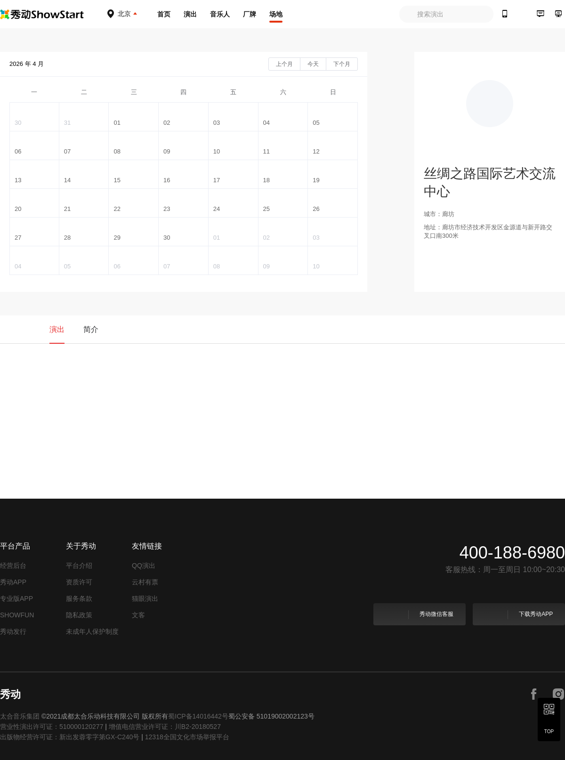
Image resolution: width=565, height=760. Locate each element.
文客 (138, 615)
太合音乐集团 (20, 716)
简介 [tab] (90, 329)
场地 (275, 14)
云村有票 (145, 582)
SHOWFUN (17, 615)
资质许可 (79, 582)
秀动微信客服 (418, 614)
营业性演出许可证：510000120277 (51, 726)
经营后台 (13, 565)
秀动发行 (13, 631)
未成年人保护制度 (92, 631)
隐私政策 (79, 615)
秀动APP (13, 582)
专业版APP (16, 598)
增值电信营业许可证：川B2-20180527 (165, 726)
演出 (190, 14)
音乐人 (220, 14)
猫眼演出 (145, 598)
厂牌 (249, 14)
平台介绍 (79, 565)
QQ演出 (143, 565)
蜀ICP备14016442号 (198, 716)
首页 (163, 14)
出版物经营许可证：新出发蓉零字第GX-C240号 (69, 737)
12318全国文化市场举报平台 (187, 737)
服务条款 (79, 598)
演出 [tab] (57, 329)
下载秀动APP (518, 614)
